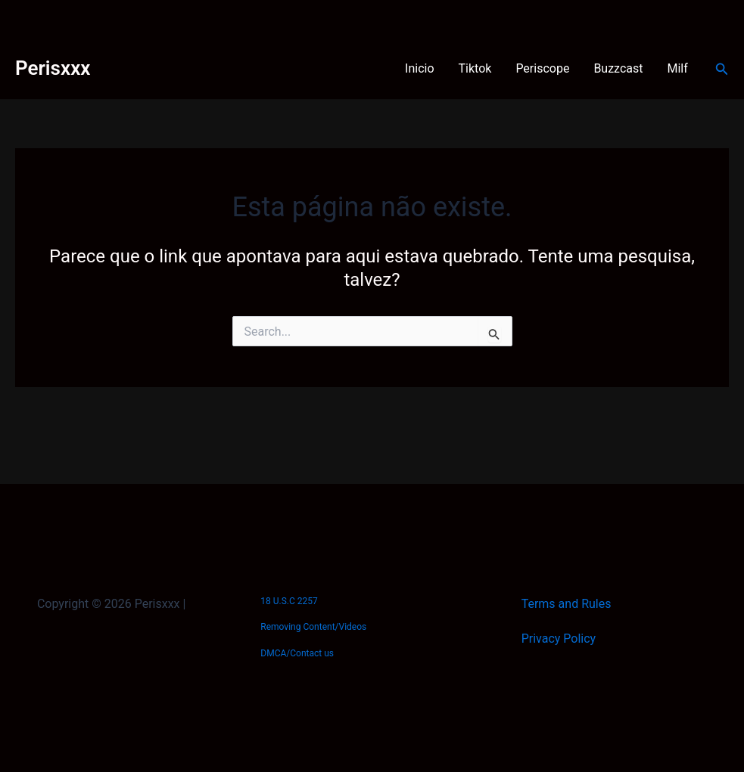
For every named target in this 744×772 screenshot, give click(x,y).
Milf (678, 68)
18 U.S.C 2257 (288, 601)
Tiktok (475, 68)
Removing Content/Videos (313, 627)
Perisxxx (52, 68)
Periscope (542, 68)
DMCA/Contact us (297, 653)
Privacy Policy (558, 638)
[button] (722, 69)
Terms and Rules (566, 604)
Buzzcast (618, 68)
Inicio (419, 68)
